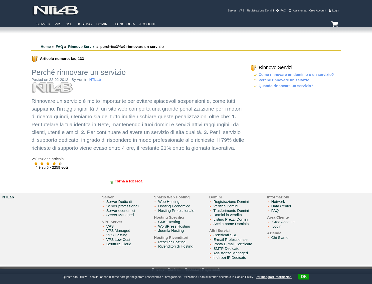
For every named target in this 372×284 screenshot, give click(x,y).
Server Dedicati (119, 202)
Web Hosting (169, 202)
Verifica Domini (225, 206)
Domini (102, 24)
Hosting (84, 24)
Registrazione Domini (260, 10)
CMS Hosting (169, 222)
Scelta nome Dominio (231, 224)
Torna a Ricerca (129, 181)
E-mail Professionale (230, 240)
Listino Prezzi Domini (230, 219)
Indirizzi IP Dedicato (229, 258)
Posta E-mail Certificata (232, 244)
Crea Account (317, 10)
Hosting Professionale (176, 211)
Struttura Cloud (118, 244)
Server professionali (122, 206)
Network (278, 202)
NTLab (95, 80)
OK (304, 277)
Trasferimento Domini (231, 211)
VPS (241, 10)
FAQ (281, 10)
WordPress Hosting (174, 226)
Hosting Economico (174, 206)
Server (232, 10)
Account (147, 24)
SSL (69, 24)
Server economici (120, 211)
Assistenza (298, 10)
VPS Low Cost (118, 240)
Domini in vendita (227, 215)
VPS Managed (118, 231)
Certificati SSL (225, 235)
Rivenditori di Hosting (175, 246)
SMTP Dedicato (226, 249)
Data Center (281, 206)
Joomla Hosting (171, 231)
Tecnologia (124, 24)
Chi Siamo (280, 238)
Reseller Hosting (172, 242)
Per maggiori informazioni (274, 277)
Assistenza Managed (230, 253)
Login (334, 10)
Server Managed (120, 215)
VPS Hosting (116, 235)
